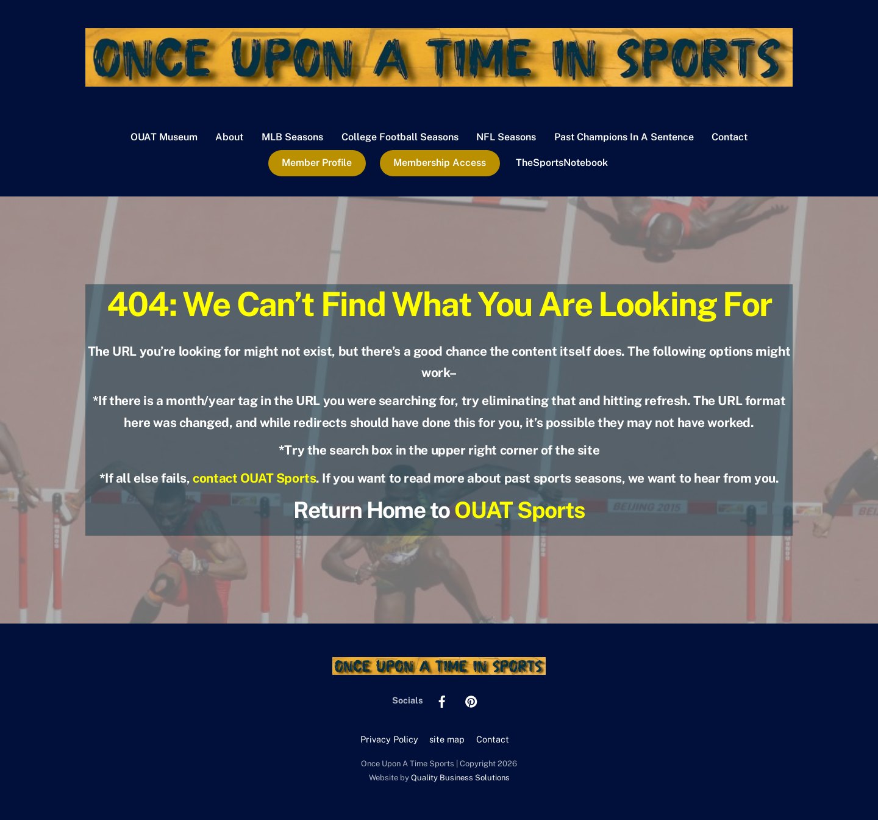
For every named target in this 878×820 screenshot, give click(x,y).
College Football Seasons (400, 137)
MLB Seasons (292, 137)
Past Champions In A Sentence (624, 137)
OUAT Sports (519, 510)
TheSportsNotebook (562, 162)
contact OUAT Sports (254, 478)
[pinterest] (471, 700)
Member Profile (317, 162)
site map (447, 739)
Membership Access (439, 162)
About (229, 137)
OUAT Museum (164, 137)
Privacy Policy (389, 739)
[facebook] (442, 700)
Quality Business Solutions (460, 777)
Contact (730, 137)
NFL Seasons (506, 137)
